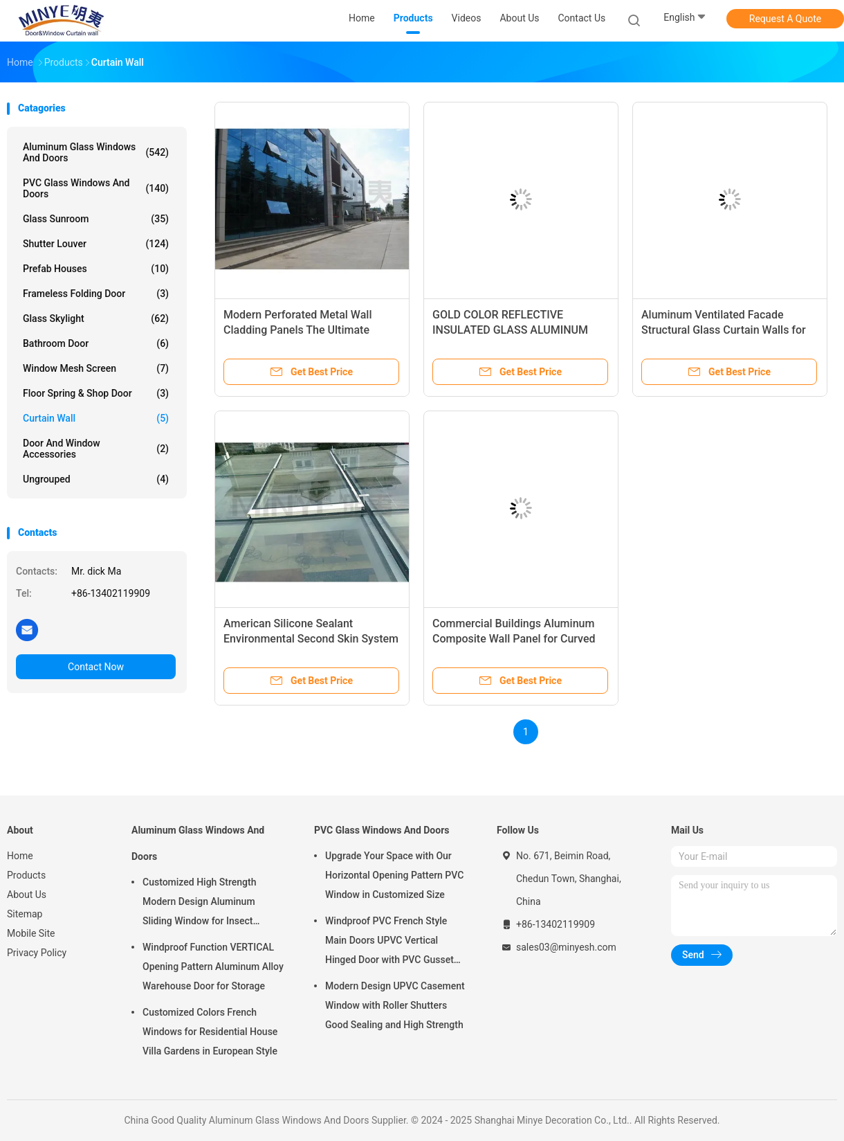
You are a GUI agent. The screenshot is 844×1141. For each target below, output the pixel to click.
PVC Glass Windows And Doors (96, 188)
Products (26, 875)
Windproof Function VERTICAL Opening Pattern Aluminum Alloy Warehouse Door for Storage (213, 966)
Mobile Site (31, 933)
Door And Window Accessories (96, 449)
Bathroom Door (96, 343)
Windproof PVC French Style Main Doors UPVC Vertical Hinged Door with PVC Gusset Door (389, 942)
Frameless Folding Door (96, 293)
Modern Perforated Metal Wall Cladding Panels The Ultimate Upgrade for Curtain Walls (297, 330)
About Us (26, 894)
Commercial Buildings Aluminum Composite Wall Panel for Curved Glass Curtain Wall (514, 639)
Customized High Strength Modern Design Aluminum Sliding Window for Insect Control (199, 904)
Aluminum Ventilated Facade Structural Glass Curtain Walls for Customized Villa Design (723, 330)
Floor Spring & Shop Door (96, 393)
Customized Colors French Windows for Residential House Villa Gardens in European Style (210, 1032)
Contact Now (96, 666)
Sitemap (24, 913)
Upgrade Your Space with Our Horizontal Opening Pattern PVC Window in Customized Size (394, 875)
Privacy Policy (36, 952)
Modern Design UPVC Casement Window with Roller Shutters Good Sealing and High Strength (395, 1005)
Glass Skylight (96, 318)
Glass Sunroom (96, 219)
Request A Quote (785, 18)
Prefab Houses (96, 269)
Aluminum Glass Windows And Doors (96, 152)
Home (20, 855)
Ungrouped (96, 479)
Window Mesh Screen (96, 368)
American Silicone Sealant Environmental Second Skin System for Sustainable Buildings (310, 639)
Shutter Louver (96, 244)
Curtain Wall (96, 418)
